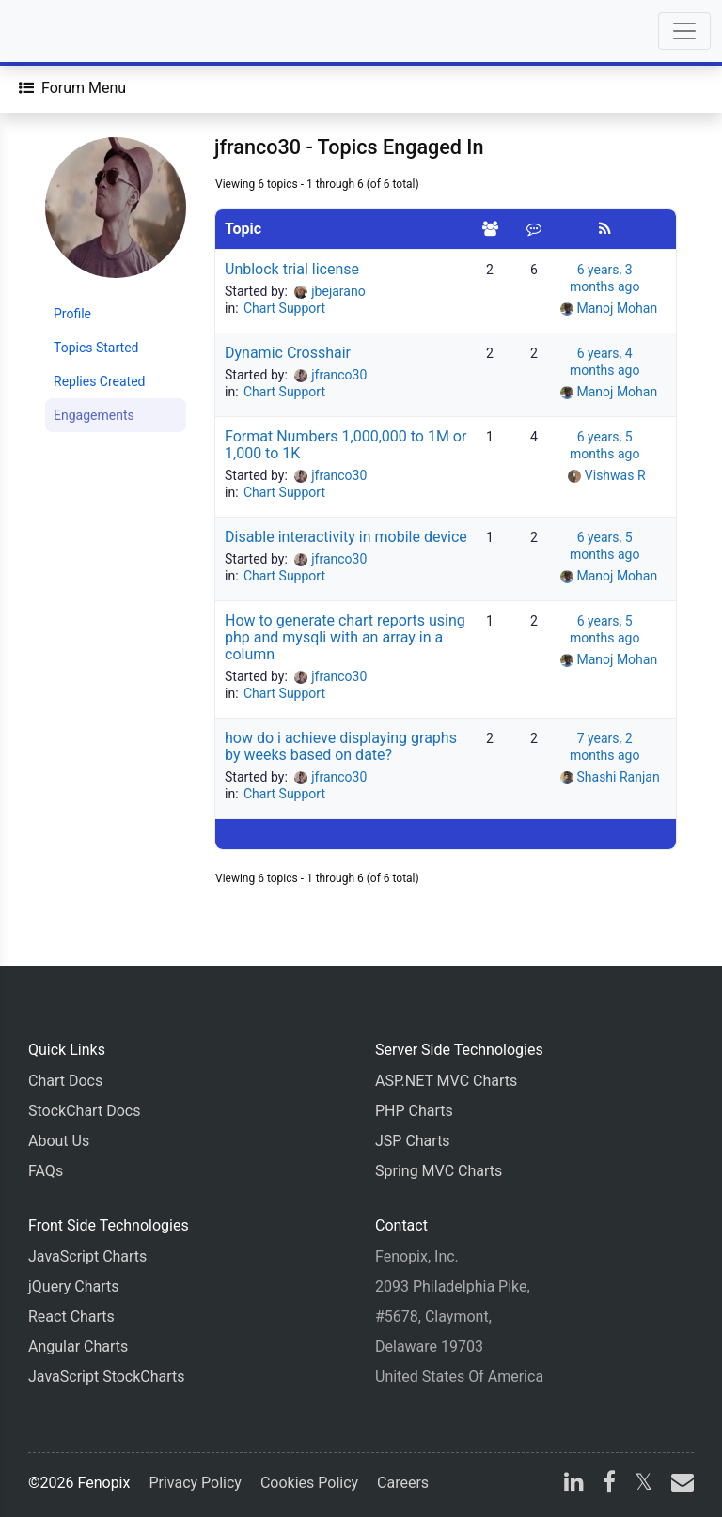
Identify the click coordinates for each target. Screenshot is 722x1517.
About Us (58, 1141)
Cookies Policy (309, 1483)
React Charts (71, 1316)
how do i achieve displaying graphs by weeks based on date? (341, 746)
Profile (72, 313)
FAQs (45, 1171)
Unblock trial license (292, 269)
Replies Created (100, 381)
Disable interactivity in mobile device (346, 537)
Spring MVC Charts (438, 1171)
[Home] (67, 31)
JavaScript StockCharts (106, 1376)
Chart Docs (65, 1081)
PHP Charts (414, 1111)
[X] (643, 1484)
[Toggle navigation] (684, 31)
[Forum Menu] (72, 88)
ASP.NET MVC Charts (446, 1081)
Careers (403, 1483)
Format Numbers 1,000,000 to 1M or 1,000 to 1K (345, 444)
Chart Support (284, 308)
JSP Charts (412, 1141)
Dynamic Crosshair (288, 353)
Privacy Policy (195, 1483)
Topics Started (96, 347)
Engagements (94, 415)
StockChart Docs (84, 1111)
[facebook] (609, 1484)
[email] (679, 1484)
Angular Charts (78, 1346)
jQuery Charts (73, 1286)
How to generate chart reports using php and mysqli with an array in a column (345, 637)
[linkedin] (574, 1484)
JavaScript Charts (87, 1256)
